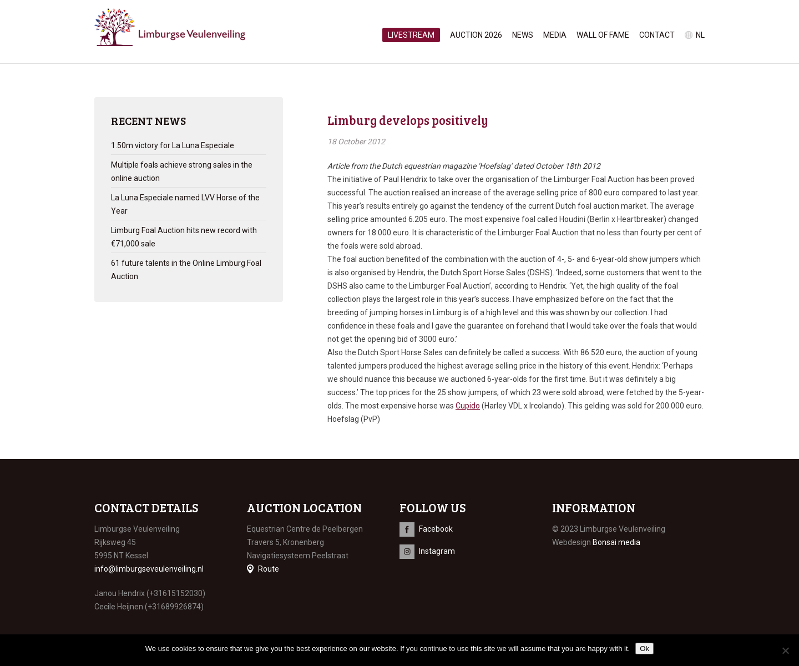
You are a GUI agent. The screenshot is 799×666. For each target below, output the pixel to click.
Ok (644, 648)
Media (555, 35)
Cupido (468, 405)
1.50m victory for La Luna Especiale (172, 145)
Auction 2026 (476, 35)
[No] (785, 650)
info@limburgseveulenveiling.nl (149, 568)
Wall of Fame (603, 35)
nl (700, 35)
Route (268, 568)
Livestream (411, 35)
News (522, 35)
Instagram (437, 551)
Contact (657, 35)
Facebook (436, 528)
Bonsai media (616, 542)
